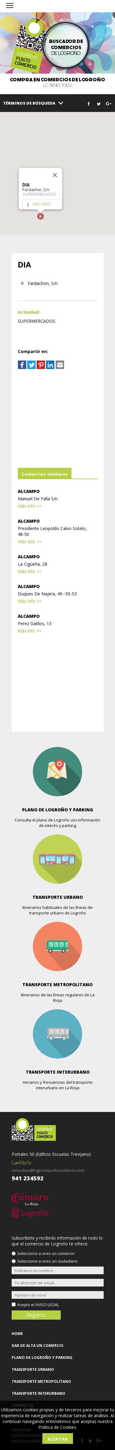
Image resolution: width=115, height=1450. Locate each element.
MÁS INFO (42, 204)
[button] (40, 216)
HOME (17, 1333)
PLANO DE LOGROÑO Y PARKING (42, 1357)
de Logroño (66, 47)
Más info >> (29, 506)
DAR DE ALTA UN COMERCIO (37, 1345)
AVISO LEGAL (47, 1304)
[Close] (55, 175)
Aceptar (57, 1439)
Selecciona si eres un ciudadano (47, 1261)
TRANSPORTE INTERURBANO (38, 1393)
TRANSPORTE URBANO (33, 1369)
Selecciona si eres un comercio (46, 1253)
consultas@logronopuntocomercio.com (48, 1170)
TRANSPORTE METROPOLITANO (41, 1381)
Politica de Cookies (57, 1427)
